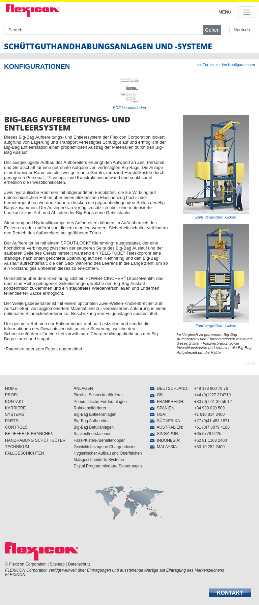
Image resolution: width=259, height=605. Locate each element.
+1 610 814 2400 (209, 414)
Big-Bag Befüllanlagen (94, 427)
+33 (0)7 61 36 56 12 (213, 401)
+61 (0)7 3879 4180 (212, 427)
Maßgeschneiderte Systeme (99, 459)
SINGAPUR (164, 433)
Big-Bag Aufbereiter (91, 421)
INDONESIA (164, 440)
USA (157, 414)
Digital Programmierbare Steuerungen (108, 466)
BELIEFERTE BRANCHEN (29, 433)
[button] (230, 592)
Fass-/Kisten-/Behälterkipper (99, 440)
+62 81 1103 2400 (210, 440)
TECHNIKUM (17, 446)
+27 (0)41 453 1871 (212, 421)
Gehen (212, 30)
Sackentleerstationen (92, 433)
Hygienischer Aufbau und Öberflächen (108, 453)
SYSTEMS (14, 414)
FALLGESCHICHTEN (24, 453)
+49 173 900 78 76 (211, 388)
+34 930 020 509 (209, 408)
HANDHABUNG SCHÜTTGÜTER (35, 440)
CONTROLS (16, 427)
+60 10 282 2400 (209, 446)
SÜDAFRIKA (165, 421)
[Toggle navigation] (246, 12)
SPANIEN (162, 408)
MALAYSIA (163, 446)
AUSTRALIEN (166, 427)
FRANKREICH (166, 401)
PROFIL (12, 395)
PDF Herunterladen (129, 108)
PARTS (11, 421)
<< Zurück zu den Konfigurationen (226, 65)
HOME (11, 388)
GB (156, 395)
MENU (225, 12)
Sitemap (57, 564)
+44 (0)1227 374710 (212, 395)
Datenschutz (79, 564)
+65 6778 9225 (207, 433)
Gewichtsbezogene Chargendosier (105, 446)
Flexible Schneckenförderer (98, 395)
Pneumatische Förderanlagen (100, 401)
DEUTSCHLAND (168, 388)
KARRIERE (15, 408)
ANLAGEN (83, 388)
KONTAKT (14, 401)
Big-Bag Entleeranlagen (95, 414)
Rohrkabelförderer (90, 408)
